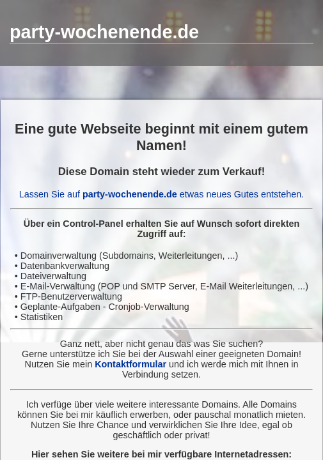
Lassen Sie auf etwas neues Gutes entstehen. (161, 194)
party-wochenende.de (104, 32)
